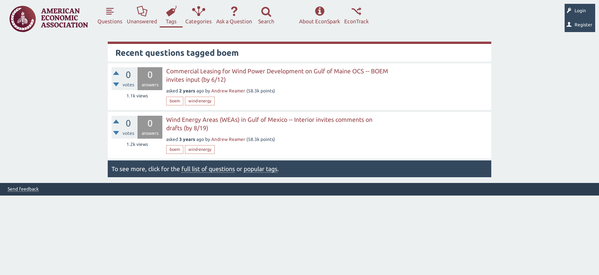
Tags (171, 21)
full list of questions (208, 168)
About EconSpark (319, 21)
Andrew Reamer (228, 90)
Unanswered (142, 21)
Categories (198, 21)
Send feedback (23, 189)
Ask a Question (234, 21)
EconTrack (356, 21)
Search (266, 21)
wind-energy (199, 101)
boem (175, 101)
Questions (109, 21)
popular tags (260, 168)
